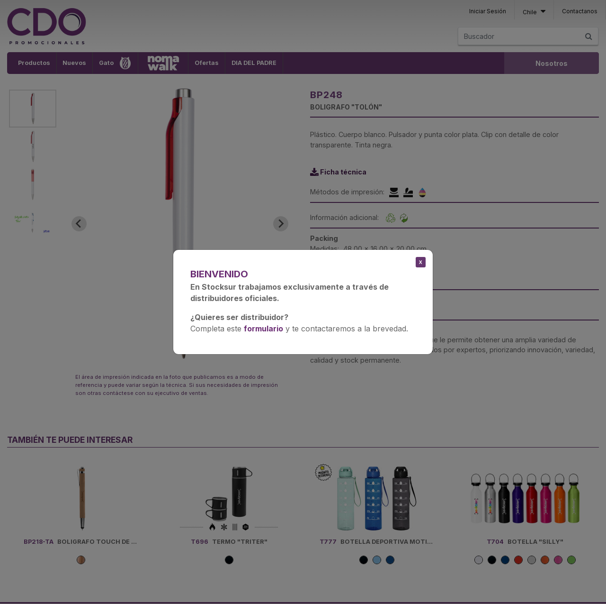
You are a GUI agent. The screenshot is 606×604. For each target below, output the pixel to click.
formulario (263, 328)
